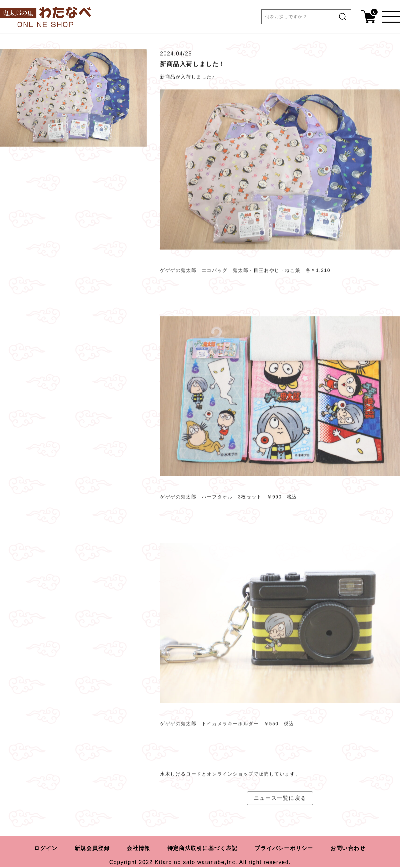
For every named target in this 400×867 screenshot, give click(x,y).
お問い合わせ (348, 848)
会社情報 (138, 848)
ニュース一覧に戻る (280, 801)
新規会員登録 (92, 848)
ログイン (45, 848)
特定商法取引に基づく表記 (202, 848)
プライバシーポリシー (284, 848)
